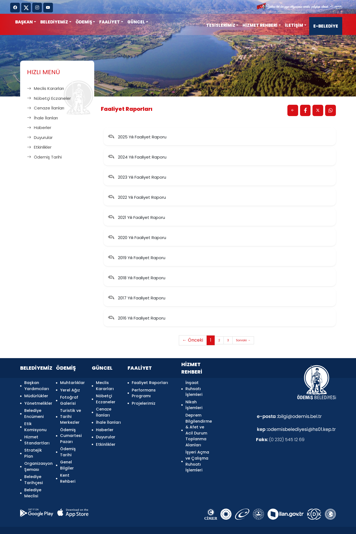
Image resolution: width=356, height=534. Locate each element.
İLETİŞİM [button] (294, 25)
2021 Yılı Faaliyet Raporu (136, 218)
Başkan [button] (24, 22)
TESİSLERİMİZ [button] (220, 25)
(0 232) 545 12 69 (280, 441)
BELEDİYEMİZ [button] (54, 22)
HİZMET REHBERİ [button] (259, 25)
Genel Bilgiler (67, 457)
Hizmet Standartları (36, 434)
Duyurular (40, 137)
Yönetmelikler (36, 401)
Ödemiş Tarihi (44, 157)
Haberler (39, 127)
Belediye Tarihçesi (33, 469)
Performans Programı (144, 392)
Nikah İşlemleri (194, 404)
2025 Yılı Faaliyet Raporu (137, 137)
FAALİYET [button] (109, 22)
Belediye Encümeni (34, 410)
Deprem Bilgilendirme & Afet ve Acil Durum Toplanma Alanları (198, 428)
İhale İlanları (42, 118)
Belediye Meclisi (32, 481)
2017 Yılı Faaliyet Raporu (136, 298)
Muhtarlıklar (72, 383)
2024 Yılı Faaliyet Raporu (137, 157)
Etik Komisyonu (35, 422)
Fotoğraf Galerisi (69, 398)
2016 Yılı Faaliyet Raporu (136, 318)
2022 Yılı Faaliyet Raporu (137, 198)
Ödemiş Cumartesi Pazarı (71, 430)
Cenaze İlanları (45, 108)
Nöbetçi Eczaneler (49, 98)
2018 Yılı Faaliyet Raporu (136, 278)
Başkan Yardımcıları (36, 386)
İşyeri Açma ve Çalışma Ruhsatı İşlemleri (197, 457)
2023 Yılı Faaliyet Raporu (137, 177)
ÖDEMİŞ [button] (83, 22)
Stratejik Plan (33, 446)
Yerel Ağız (70, 389)
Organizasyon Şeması (36, 457)
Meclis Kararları (45, 88)
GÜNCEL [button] (136, 22)
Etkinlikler (39, 147)
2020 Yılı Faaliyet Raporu (137, 238)
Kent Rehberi (67, 469)
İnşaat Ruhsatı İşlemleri (194, 389)
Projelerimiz (143, 401)
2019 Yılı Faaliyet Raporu (136, 258)
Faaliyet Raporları (150, 383)
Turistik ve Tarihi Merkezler (70, 413)
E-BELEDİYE (325, 26)
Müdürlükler (36, 395)
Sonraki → (243, 341)
